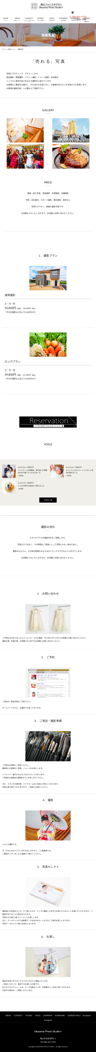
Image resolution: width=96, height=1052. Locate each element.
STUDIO (28, 1015)
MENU (8, 1015)
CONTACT (18, 1015)
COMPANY (47, 1015)
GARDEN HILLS (74, 1015)
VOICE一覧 (48, 500)
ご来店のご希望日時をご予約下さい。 (17, 701)
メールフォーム (29, 638)
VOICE (38, 1015)
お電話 (22, 708)
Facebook (87, 1015)
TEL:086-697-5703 (50, 638)
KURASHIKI (60, 1015)
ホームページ (7, 708)
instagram (48, 1020)
